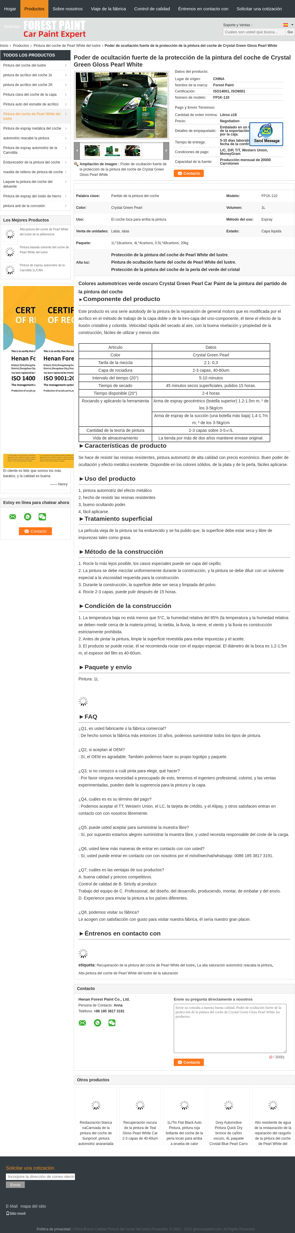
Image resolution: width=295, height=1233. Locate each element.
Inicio (4, 46)
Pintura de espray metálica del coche (32, 128)
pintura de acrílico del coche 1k (27, 75)
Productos (34, 8)
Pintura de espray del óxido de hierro (32, 196)
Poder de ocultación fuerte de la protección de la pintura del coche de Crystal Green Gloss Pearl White (123, 169)
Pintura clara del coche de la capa (30, 94)
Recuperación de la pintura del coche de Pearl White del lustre (146, 965)
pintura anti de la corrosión (24, 206)
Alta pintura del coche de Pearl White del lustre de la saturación (128, 973)
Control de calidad (152, 8)
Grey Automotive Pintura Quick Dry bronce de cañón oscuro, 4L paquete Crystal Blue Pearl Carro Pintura (228, 1135)
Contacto (191, 173)
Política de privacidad (53, 1229)
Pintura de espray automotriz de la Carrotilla (30, 150)
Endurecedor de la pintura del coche (31, 162)
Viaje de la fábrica (108, 8)
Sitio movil (16, 1213)
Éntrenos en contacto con (203, 8)
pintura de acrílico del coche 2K (28, 85)
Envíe (15, 1185)
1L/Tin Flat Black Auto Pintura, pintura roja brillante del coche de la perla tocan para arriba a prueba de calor (184, 1133)
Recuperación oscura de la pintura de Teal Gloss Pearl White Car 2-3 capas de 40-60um (140, 1130)
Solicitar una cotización (259, 8)
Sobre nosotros (68, 8)
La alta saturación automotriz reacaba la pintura (234, 965)
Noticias (12, 26)
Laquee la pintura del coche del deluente (28, 184)
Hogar (10, 8)
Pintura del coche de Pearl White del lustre (67, 46)
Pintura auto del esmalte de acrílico (30, 104)
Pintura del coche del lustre (24, 65)
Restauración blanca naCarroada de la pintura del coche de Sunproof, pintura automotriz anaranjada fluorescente (95, 1135)
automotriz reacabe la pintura (26, 138)
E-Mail (12, 1206)
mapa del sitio (33, 1206)
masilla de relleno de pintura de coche (33, 172)
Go (290, 32)
